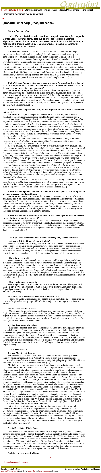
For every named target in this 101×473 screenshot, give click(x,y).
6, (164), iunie (17, 10)
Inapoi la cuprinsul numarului (16, 462)
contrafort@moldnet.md (9, 471)
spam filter (31, 471)
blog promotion (44, 471)
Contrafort (5, 10)
